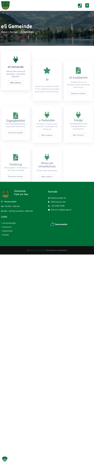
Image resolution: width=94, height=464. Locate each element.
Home (4, 32)
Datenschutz (7, 230)
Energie (14, 32)
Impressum (7, 227)
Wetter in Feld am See (61, 216)
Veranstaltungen (9, 223)
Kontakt (5, 234)
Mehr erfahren (15, 86)
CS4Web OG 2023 (37, 250)
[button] (87, 5)
